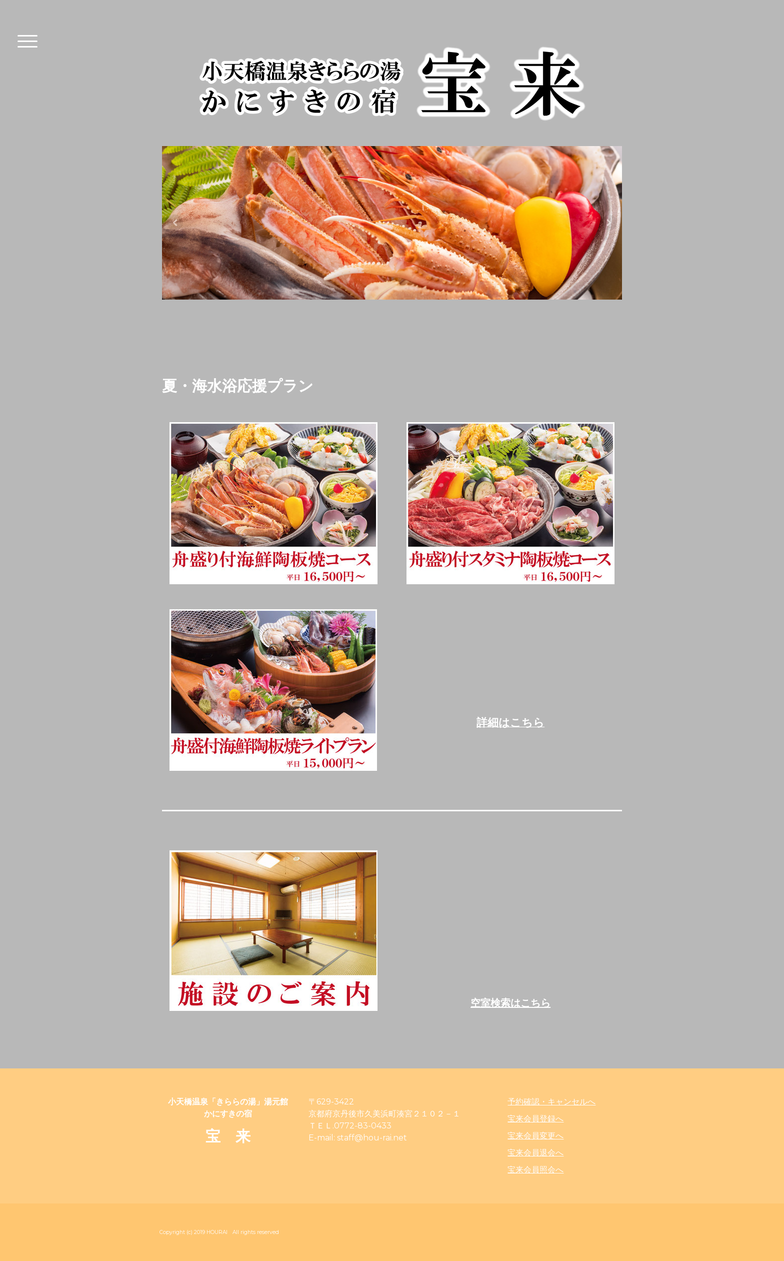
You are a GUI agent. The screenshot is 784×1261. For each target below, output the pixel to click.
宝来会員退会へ (536, 1152)
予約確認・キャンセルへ (552, 1101)
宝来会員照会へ (536, 1169)
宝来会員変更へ (536, 1135)
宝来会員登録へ (536, 1118)
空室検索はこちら (510, 1003)
